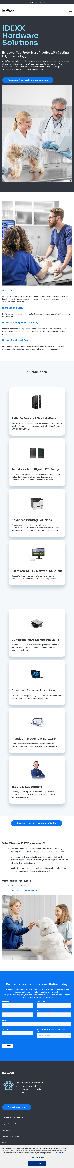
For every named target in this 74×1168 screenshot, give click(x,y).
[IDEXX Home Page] (8, 10)
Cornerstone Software (10, 1136)
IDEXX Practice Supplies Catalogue (24, 891)
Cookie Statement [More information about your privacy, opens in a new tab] (59, 1153)
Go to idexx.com (16, 1107)
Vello (4, 1143)
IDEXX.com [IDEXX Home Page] (40, 2)
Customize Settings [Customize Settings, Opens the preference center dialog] (37, 1158)
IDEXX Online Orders (18, 885)
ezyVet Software (8, 1124)
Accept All (37, 1164)
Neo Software (7, 1130)
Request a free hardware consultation (28, 80)
